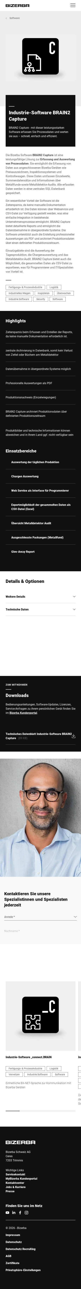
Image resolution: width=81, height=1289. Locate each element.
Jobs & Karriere (16, 1187)
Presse (10, 1191)
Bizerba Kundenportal (23, 713)
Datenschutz (14, 1242)
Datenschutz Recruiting (20, 1249)
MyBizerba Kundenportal (21, 1178)
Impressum (13, 1235)
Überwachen (64, 293)
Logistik (54, 287)
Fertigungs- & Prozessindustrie (25, 287)
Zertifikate (12, 1263)
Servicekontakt (15, 1174)
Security (40, 299)
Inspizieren (44, 293)
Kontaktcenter (15, 1183)
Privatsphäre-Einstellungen (23, 1270)
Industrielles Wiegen (19, 293)
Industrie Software (19, 299)
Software (15, 18)
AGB (8, 1256)
